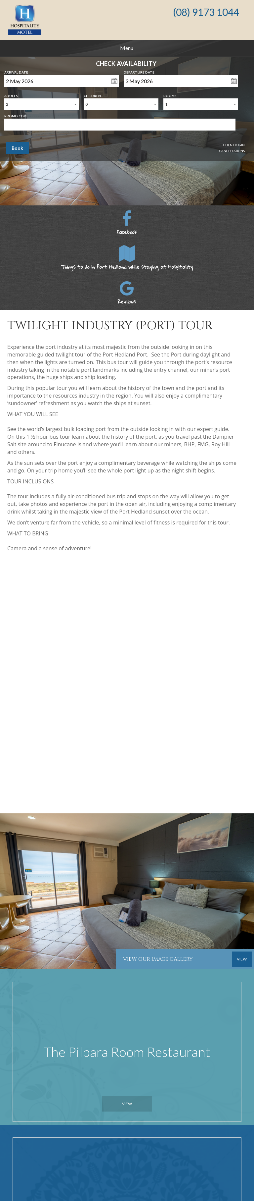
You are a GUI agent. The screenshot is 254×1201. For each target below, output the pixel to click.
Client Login (234, 145)
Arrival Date (16, 71)
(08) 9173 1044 (206, 12)
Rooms (170, 94)
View (127, 1103)
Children (92, 94)
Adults (11, 94)
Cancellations (232, 151)
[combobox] (41, 104)
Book (17, 148)
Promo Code (16, 114)
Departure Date (139, 71)
